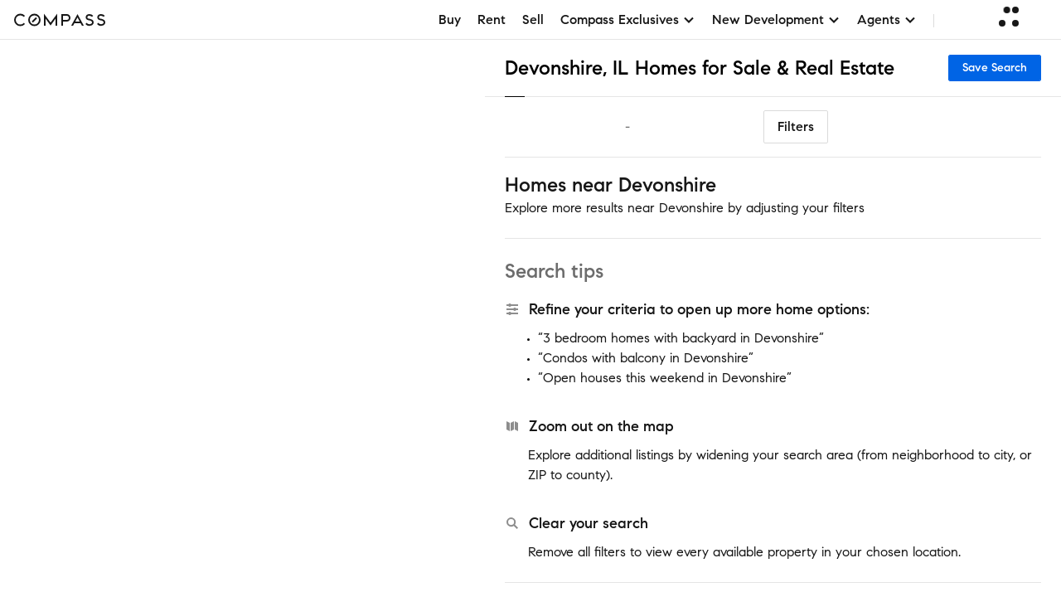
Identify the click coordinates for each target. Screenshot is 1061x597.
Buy (449, 19)
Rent (491, 19)
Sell (533, 19)
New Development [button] (776, 19)
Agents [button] (887, 19)
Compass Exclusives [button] (627, 19)
